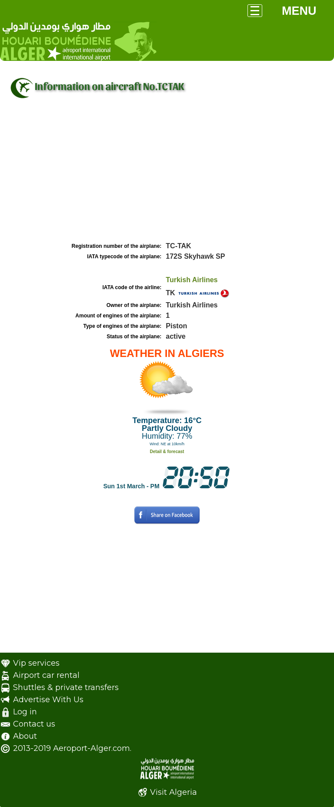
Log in (25, 712)
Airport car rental (46, 675)
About (25, 736)
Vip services (36, 663)
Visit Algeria (173, 792)
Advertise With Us (48, 699)
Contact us (34, 724)
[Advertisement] (167, 175)
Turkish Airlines (191, 279)
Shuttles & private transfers (66, 687)
